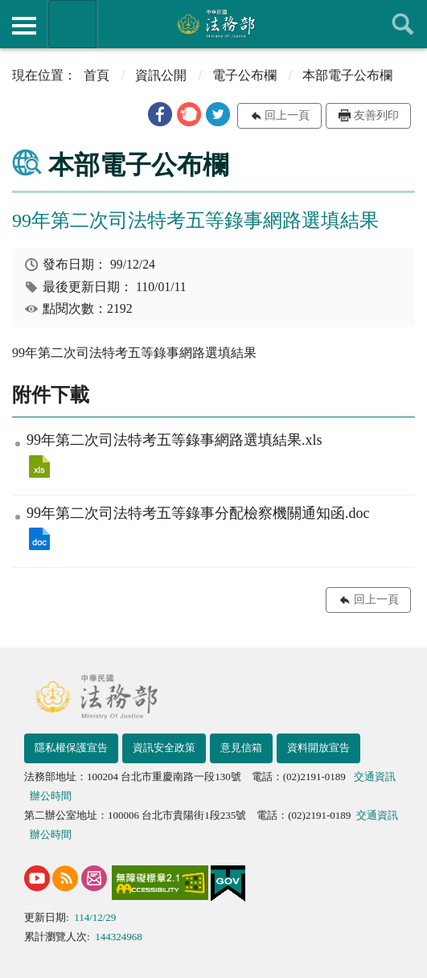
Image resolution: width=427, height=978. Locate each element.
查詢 (403, 24)
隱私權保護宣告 (71, 748)
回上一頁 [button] (287, 115)
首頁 (96, 75)
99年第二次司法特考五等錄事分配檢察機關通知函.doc (39, 539)
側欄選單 (24, 26)
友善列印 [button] (376, 115)
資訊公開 (161, 75)
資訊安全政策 (164, 748)
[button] (160, 114)
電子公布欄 (244, 75)
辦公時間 (51, 796)
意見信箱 (241, 748)
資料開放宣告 (318, 748)
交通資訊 (375, 776)
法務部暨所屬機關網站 (72, 24)
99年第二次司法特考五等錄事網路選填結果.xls (39, 466)
